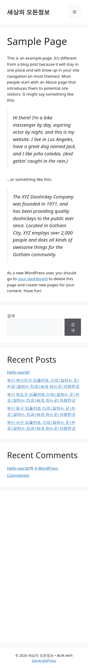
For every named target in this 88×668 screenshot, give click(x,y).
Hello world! (18, 372)
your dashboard (33, 278)
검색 (11, 315)
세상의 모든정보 (28, 12)
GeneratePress (44, 660)
